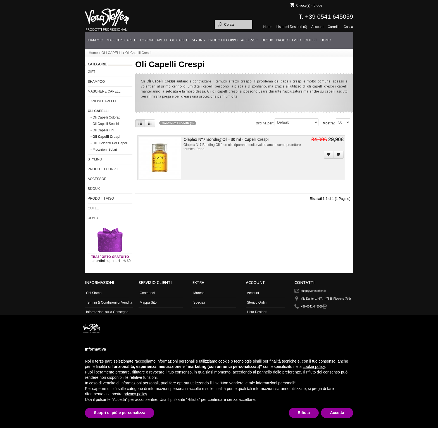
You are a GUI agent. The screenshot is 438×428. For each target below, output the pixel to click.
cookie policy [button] (314, 366)
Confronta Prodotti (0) (178, 123)
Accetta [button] (337, 412)
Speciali (199, 302)
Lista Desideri (257, 312)
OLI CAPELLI (179, 40)
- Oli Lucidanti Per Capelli (109, 143)
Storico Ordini (257, 302)
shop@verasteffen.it (313, 290)
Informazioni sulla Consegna (107, 312)
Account (317, 27)
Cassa (348, 27)
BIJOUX (267, 40)
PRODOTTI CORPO (223, 40)
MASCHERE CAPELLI (122, 40)
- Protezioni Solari (104, 150)
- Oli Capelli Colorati (105, 117)
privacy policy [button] (135, 394)
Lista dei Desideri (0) (292, 27)
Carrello (333, 27)
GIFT (91, 72)
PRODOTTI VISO (288, 40)
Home (267, 27)
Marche (198, 293)
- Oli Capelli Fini (102, 130)
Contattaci (147, 293)
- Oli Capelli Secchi (105, 124)
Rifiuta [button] (304, 412)
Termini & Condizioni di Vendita (109, 302)
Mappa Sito (148, 302)
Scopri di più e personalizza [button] (119, 412)
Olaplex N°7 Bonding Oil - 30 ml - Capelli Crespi (226, 139)
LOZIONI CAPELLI (153, 40)
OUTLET (310, 40)
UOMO (325, 40)
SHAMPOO (95, 40)
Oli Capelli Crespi (138, 53)
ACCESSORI (249, 40)
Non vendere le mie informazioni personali (257, 383)
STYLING (198, 40)
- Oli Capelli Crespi (105, 137)
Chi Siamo (93, 293)
